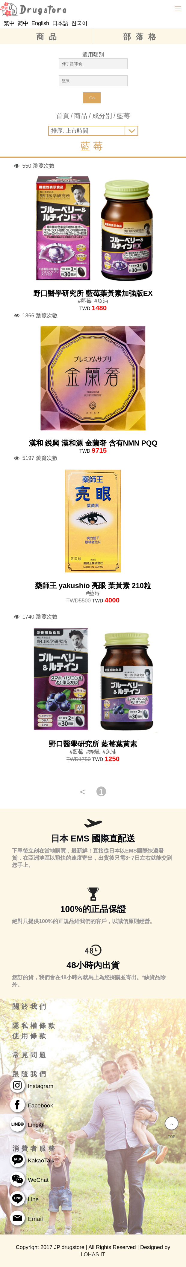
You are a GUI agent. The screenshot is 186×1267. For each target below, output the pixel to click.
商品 (48, 37)
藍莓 (123, 116)
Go (92, 98)
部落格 (142, 37)
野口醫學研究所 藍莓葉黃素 (93, 744)
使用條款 (30, 1036)
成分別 (102, 116)
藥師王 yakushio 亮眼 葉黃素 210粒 (93, 586)
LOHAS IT (93, 1254)
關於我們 (30, 1006)
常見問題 (30, 1055)
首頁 (62, 116)
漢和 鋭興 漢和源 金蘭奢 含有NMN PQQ (93, 443)
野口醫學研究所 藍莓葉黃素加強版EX (93, 293)
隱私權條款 (34, 1025)
